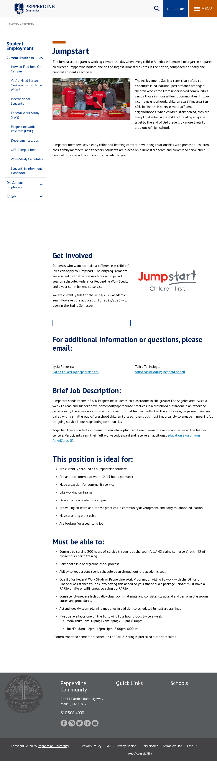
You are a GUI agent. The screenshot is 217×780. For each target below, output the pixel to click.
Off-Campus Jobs (23, 149)
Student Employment (20, 45)
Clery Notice (149, 764)
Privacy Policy (91, 764)
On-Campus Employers (15, 184)
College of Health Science (189, 742)
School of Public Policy (187, 735)
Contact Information (131, 733)
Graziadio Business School (189, 706)
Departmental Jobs (25, 140)
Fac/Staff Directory (130, 691)
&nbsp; (133, 206)
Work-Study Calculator (27, 159)
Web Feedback (126, 741)
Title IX (192, 764)
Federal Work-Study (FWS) (25, 114)
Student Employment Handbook (26, 170)
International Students (20, 101)
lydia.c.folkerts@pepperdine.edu (76, 372)
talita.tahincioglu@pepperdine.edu (160, 372)
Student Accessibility (131, 726)
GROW (11, 196)
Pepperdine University (53, 764)
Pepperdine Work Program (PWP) (23, 128)
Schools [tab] (179, 683)
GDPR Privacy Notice (121, 764)
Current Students (20, 57)
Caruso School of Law (186, 699)
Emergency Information (133, 706)
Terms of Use (172, 764)
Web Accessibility (140, 772)
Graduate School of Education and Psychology (189, 720)
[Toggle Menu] (203, 8)
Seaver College (181, 691)
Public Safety (125, 699)
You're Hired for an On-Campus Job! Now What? (26, 85)
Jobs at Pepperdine (129, 718)
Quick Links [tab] (129, 683)
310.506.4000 (72, 712)
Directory (176, 9)
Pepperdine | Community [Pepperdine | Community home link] (31, 4)
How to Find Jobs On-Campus (27, 68)
